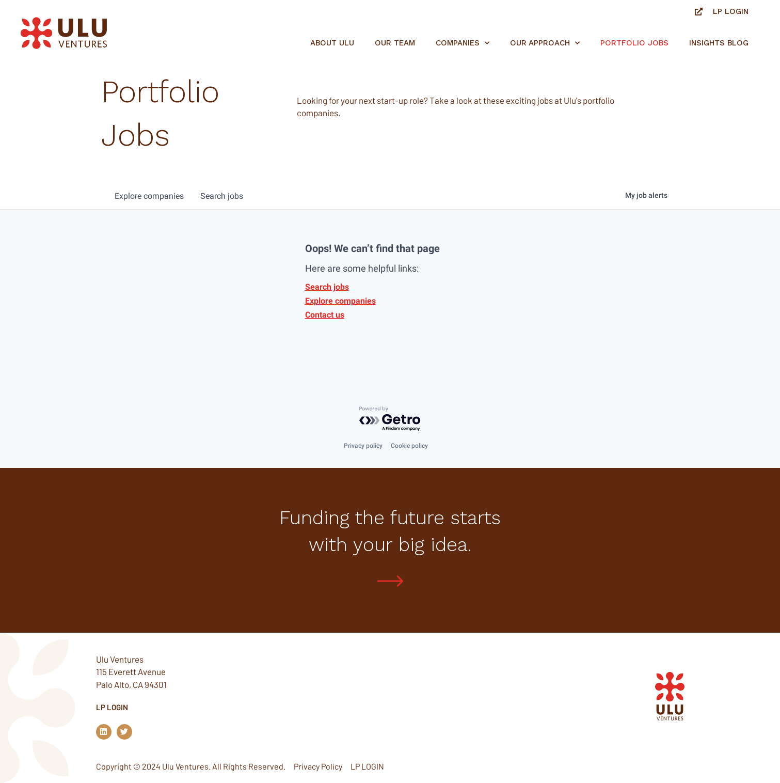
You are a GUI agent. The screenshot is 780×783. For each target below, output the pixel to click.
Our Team (395, 43)
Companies (462, 43)
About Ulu (332, 43)
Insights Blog (719, 43)
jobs (221, 196)
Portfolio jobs (634, 43)
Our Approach (545, 43)
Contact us (324, 315)
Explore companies (340, 301)
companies (149, 196)
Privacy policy (363, 445)
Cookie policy (409, 445)
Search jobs (327, 287)
